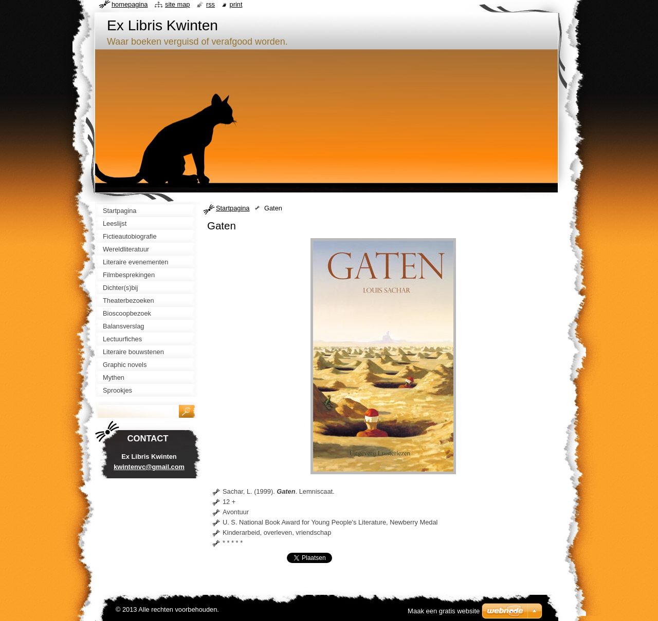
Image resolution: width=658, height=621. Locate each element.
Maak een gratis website (444, 611)
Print (236, 4)
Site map (177, 4)
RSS (210, 4)
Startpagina (232, 208)
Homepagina (130, 4)
